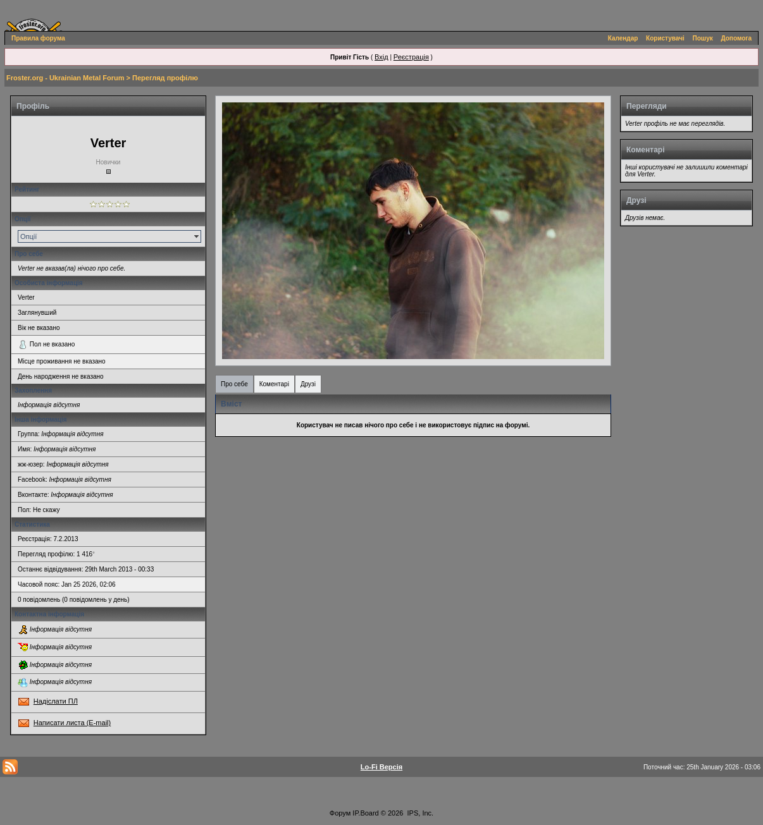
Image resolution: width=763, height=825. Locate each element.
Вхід (381, 57)
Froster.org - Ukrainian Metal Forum (65, 78)
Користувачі (665, 38)
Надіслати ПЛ (56, 701)
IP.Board (365, 813)
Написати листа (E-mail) (72, 722)
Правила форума (38, 38)
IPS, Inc (419, 813)
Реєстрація (411, 57)
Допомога (736, 38)
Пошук (703, 38)
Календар (623, 38)
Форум (340, 813)
